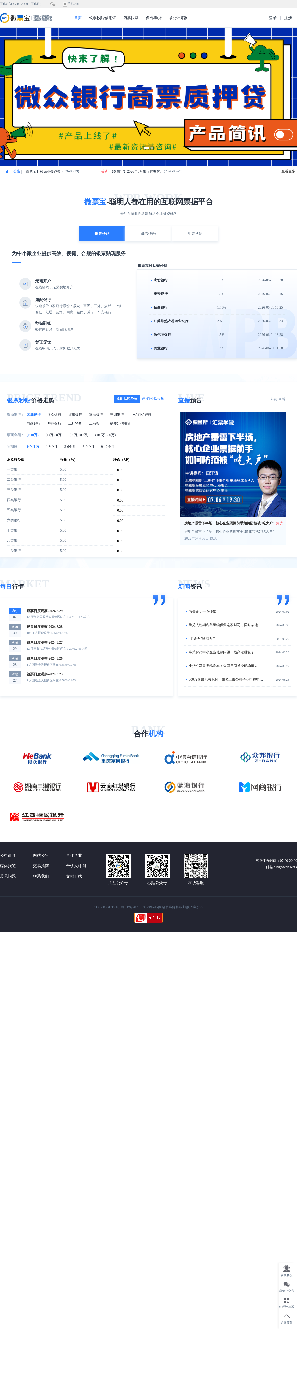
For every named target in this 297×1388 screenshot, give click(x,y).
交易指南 (41, 866)
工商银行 (96, 423)
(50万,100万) (79, 435)
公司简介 (8, 855)
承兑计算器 (178, 18)
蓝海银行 (34, 415)
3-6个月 (70, 447)
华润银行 (54, 423)
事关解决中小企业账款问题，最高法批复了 (221, 652)
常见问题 (8, 876)
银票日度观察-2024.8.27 (45, 642)
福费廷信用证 (120, 423)
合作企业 (74, 855)
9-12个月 (108, 447)
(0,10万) (33, 435)
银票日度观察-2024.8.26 (45, 658)
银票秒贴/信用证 (102, 18)
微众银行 (54, 415)
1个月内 (33, 447)
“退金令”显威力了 (202, 639)
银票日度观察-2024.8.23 (45, 674)
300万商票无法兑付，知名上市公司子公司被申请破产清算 (233, 679)
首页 (78, 18)
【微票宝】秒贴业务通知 (42, 171)
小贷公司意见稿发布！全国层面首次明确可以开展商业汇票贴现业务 (241, 666)
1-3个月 (51, 447)
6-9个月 (88, 447)
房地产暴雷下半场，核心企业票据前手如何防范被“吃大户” (229, 523)
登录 (273, 18)
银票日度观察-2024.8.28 (45, 627)
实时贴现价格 (127, 399)
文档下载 (74, 876)
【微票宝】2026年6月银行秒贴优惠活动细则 (137, 171)
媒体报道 (8, 866)
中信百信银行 (141, 415)
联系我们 (41, 876)
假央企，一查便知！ (204, 611)
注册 (288, 18)
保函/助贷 (154, 18)
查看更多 (288, 171)
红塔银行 (75, 415)
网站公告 (41, 855)
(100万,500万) (105, 435)
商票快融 (131, 18)
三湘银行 (117, 415)
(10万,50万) (54, 435)
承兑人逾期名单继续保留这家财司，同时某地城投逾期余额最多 (237, 625)
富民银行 (96, 415)
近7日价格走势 (153, 399)
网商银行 (34, 423)
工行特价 (75, 423)
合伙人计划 (76, 866)
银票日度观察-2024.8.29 (45, 611)
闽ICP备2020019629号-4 (138, 907)
